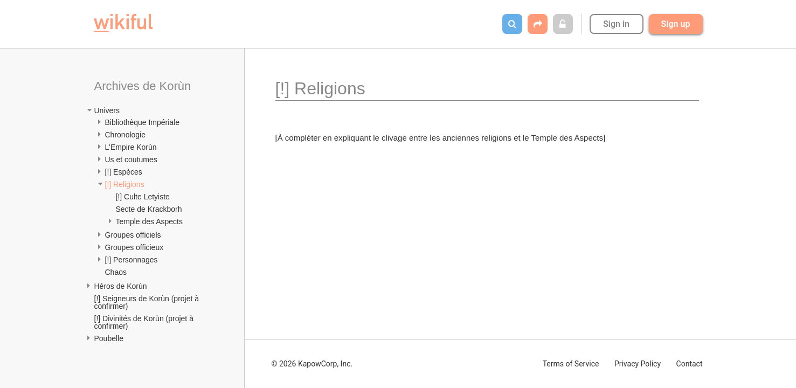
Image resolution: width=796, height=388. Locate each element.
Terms (571, 363)
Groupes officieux (134, 247)
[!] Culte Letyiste (143, 196)
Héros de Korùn (120, 286)
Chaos (116, 272)
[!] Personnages (131, 259)
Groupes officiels (133, 235)
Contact (689, 363)
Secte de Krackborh (149, 209)
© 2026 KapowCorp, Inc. (312, 363)
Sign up (675, 24)
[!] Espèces (123, 172)
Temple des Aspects (149, 221)
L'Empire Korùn (131, 147)
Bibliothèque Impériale (142, 122)
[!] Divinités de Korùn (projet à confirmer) (145, 322)
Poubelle (109, 338)
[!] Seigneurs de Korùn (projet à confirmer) (147, 302)
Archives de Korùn (142, 86)
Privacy (637, 363)
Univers (107, 110)
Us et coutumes (131, 159)
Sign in (616, 24)
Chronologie (125, 134)
